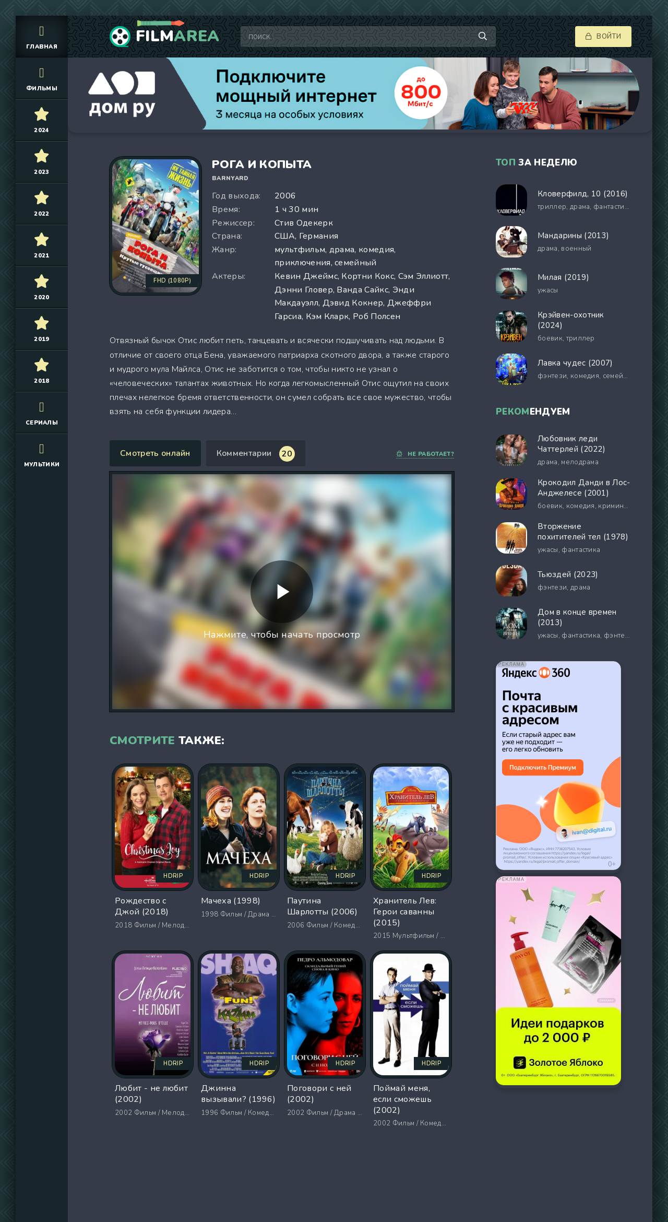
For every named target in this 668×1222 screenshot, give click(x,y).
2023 (41, 161)
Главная (41, 36)
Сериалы (41, 412)
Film (178, 36)
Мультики (41, 454)
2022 (41, 203)
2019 (41, 328)
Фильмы (41, 78)
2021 (41, 245)
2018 (41, 370)
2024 (41, 119)
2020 (41, 287)
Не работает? (425, 454)
